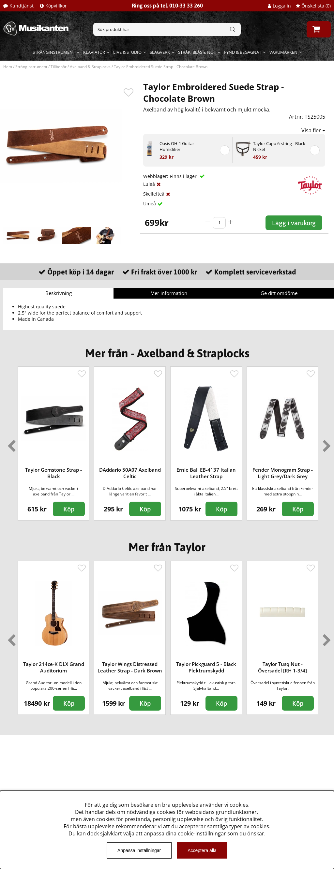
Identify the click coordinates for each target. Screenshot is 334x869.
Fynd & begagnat (242, 52)
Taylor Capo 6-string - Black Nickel (279, 146)
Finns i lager (184, 176)
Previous (10, 443)
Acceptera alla (202, 850)
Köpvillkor (56, 6)
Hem (7, 66)
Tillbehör (59, 66)
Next (325, 443)
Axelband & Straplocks (90, 66)
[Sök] (167, 29)
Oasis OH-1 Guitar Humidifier (176, 146)
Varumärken (283, 52)
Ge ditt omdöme (279, 293)
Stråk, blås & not (197, 52)
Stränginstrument (54, 52)
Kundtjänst (21, 6)
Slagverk (160, 52)
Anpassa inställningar (139, 850)
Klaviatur (94, 52)
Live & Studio (127, 52)
